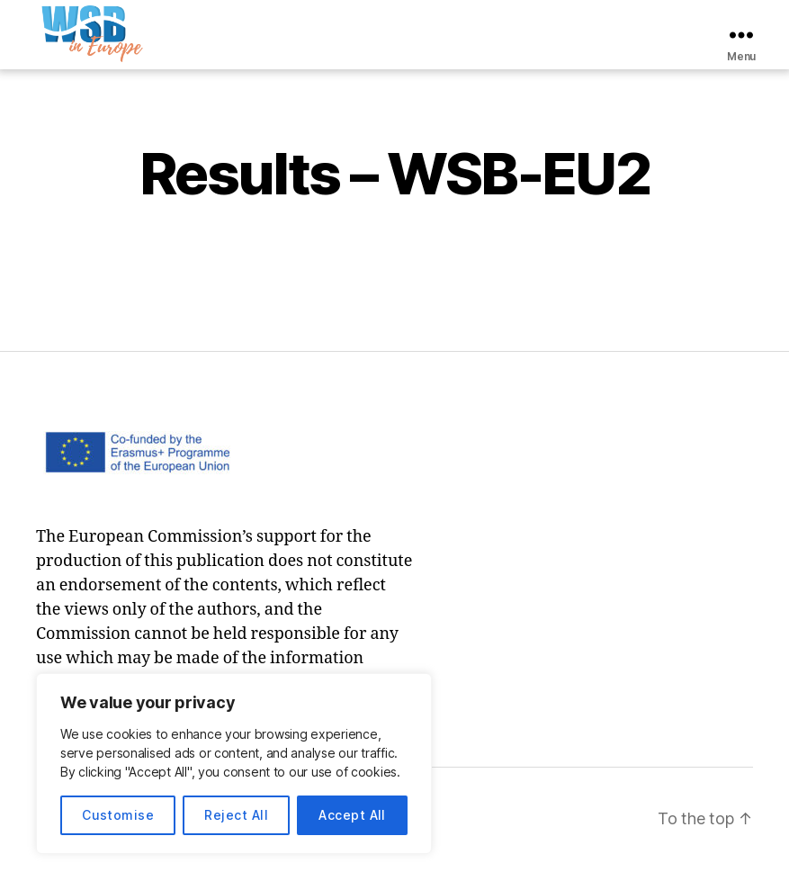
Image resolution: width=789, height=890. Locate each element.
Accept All (352, 815)
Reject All (236, 815)
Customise (118, 815)
